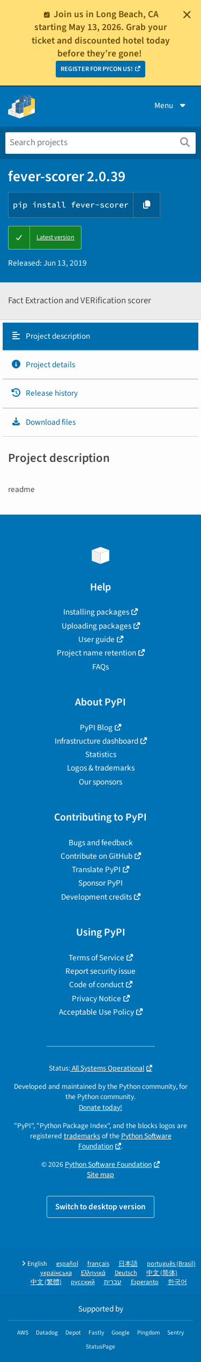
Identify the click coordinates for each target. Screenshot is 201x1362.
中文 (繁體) (46, 1282)
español (67, 1263)
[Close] (187, 14)
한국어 (177, 1282)
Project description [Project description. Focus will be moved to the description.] (50, 336)
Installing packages (96, 612)
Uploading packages (96, 626)
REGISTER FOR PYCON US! (97, 69)
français (98, 1263)
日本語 (128, 1263)
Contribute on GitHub (96, 856)
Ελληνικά (93, 1273)
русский (83, 1282)
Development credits (96, 897)
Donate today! (100, 1107)
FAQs (100, 667)
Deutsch (126, 1273)
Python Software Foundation (125, 1141)
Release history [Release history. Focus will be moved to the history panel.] (44, 393)
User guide (96, 639)
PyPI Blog (96, 727)
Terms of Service (96, 958)
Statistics (100, 754)
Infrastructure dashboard (96, 741)
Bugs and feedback (101, 842)
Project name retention (96, 653)
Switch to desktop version (100, 1207)
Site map (100, 1175)
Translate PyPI (96, 869)
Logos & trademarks (101, 768)
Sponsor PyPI (100, 883)
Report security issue (100, 971)
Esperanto (145, 1282)
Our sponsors (100, 782)
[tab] (100, 337)
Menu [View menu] (171, 105)
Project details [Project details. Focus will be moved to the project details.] (43, 364)
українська (56, 1273)
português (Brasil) (171, 1263)
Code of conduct (96, 984)
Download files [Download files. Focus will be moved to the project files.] (43, 422)
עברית (113, 1282)
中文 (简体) (161, 1273)
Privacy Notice (96, 998)
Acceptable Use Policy (96, 1012)
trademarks (82, 1136)
